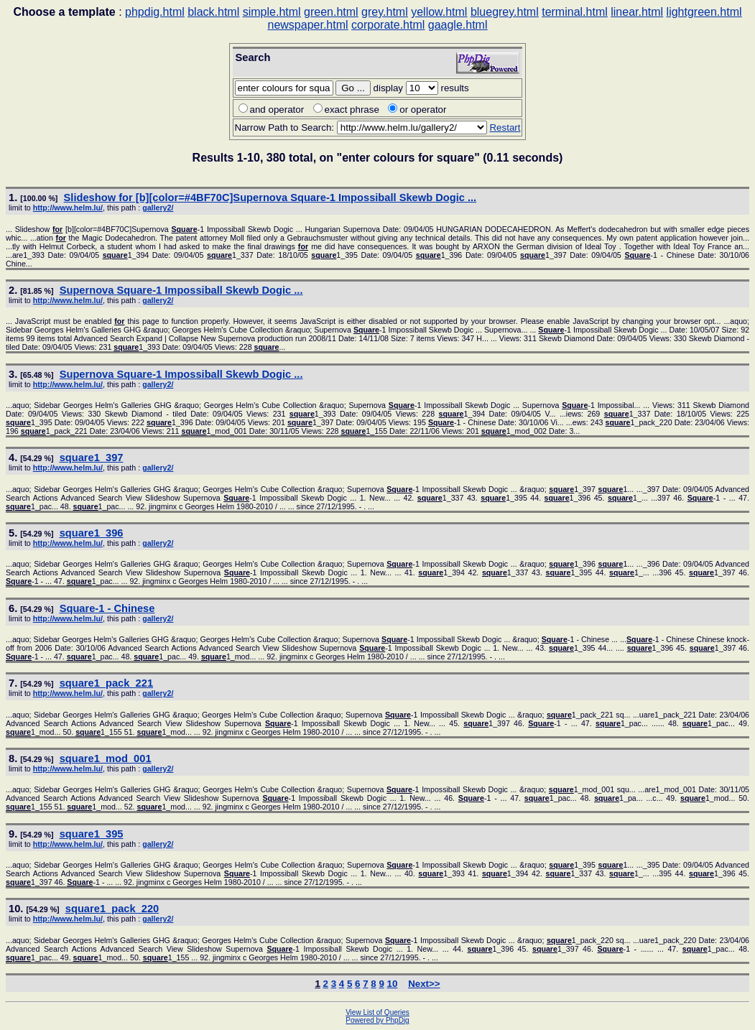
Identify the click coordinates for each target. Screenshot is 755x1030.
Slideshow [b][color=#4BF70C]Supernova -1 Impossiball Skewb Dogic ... (270, 197)
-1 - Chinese (107, 608)
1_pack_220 (112, 908)
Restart (504, 127)
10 (392, 983)
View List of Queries (377, 1012)
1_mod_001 (106, 758)
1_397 (92, 457)
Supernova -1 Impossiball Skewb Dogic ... (181, 290)
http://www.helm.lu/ (68, 207)
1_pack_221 (106, 683)
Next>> (424, 983)
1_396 (92, 533)
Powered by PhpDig (377, 1020)
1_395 (92, 834)
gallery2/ (157, 207)
